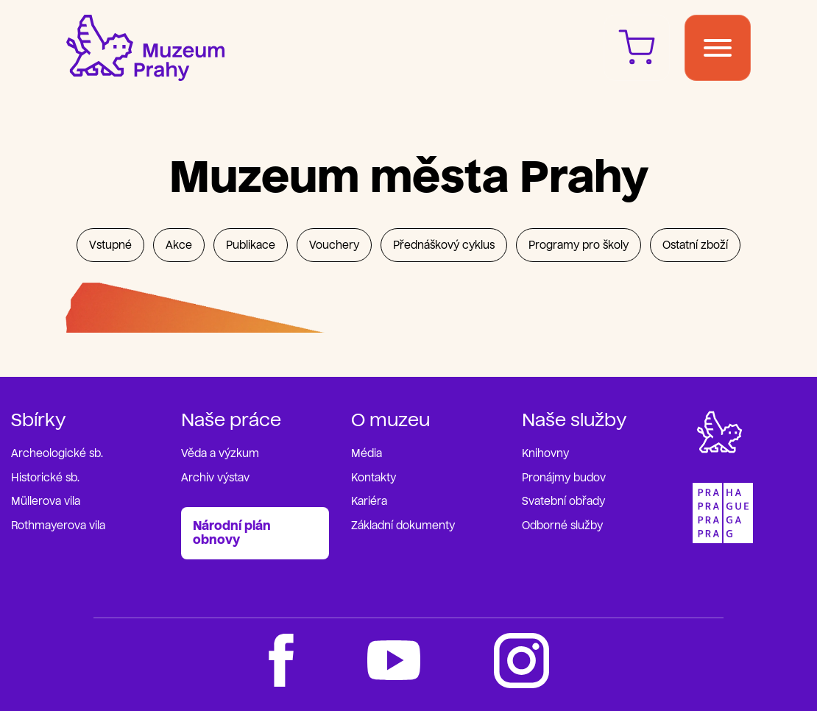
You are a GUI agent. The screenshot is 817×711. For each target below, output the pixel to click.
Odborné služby (562, 526)
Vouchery (334, 245)
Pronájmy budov (564, 478)
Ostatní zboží (695, 245)
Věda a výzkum (220, 454)
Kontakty (373, 478)
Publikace (250, 245)
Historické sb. (45, 478)
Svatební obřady (563, 501)
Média (366, 454)
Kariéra (369, 501)
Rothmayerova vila (58, 526)
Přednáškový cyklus (444, 245)
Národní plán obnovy (232, 533)
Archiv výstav (215, 478)
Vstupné (110, 245)
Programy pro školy (578, 245)
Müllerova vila (45, 501)
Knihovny (545, 454)
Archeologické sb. (57, 454)
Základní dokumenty (403, 526)
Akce (179, 245)
